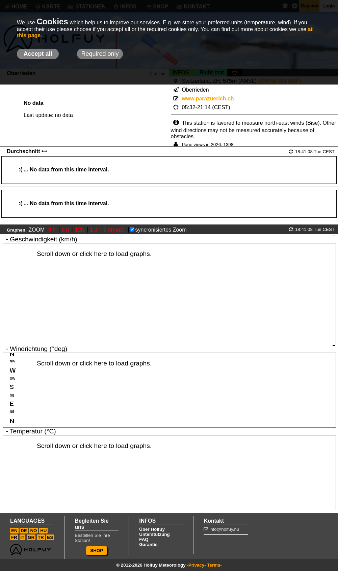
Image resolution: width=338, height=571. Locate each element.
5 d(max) (114, 230)
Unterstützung (154, 534)
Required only (100, 53)
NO (33, 530)
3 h (52, 230)
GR (31, 537)
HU (43, 530)
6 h (66, 230)
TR (41, 537)
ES (50, 537)
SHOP (96, 550)
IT (23, 537)
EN (14, 530)
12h (80, 230)
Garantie (148, 544)
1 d (94, 230)
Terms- (214, 565)
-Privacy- (196, 565)
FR (14, 537)
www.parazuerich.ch (208, 98)
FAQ (143, 539)
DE (24, 530)
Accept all (37, 53)
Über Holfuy (152, 529)
